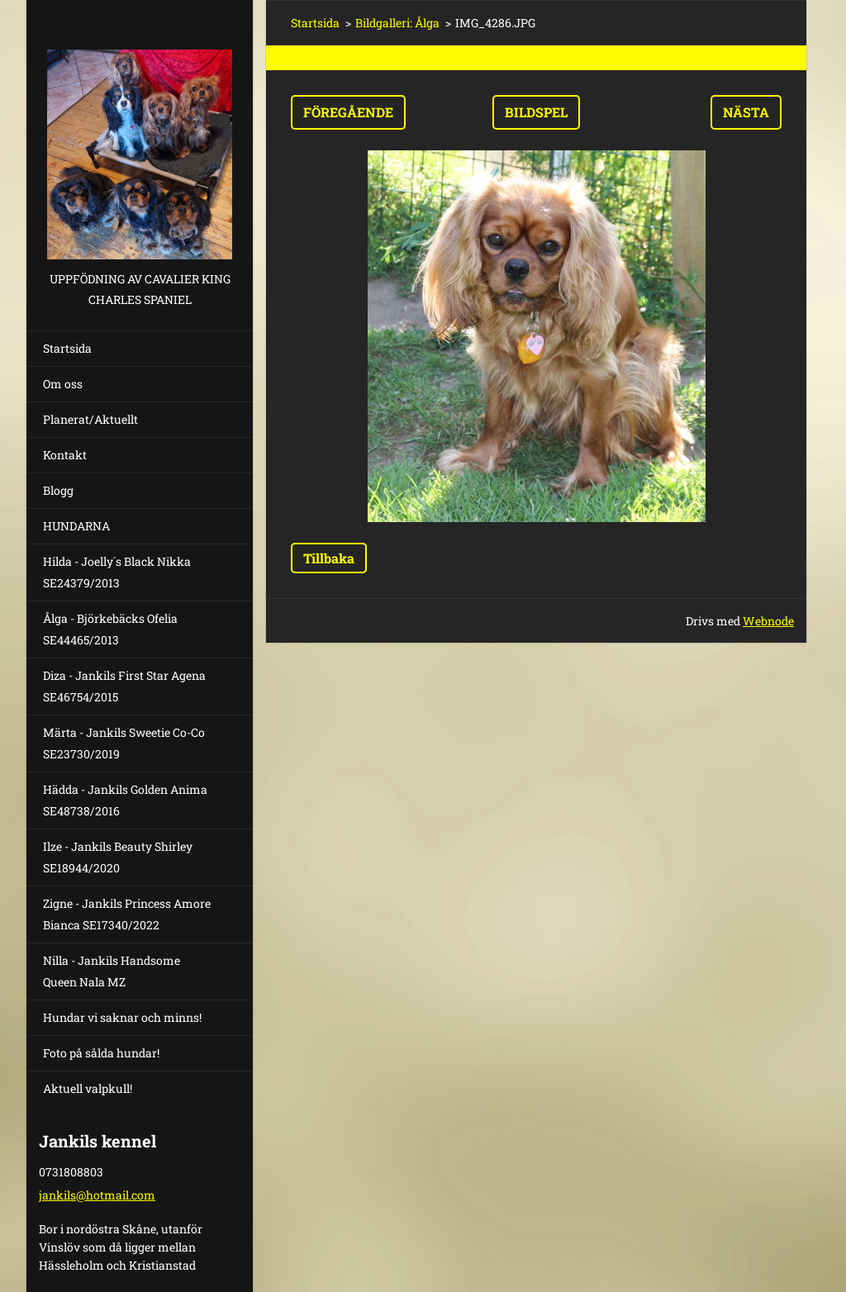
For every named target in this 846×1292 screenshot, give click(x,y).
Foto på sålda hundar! (101, 1053)
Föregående (348, 112)
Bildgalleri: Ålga (397, 23)
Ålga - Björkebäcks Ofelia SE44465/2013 (110, 629)
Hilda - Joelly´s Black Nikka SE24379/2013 (117, 572)
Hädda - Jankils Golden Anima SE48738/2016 (125, 800)
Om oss (63, 384)
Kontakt (65, 455)
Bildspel (536, 112)
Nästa (746, 112)
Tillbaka (328, 558)
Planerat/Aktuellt (90, 419)
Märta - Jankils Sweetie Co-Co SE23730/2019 (124, 743)
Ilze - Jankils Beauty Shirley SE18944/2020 (117, 857)
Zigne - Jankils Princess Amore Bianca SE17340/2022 (127, 914)
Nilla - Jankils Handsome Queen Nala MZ (111, 971)
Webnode (768, 621)
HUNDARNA (76, 526)
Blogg (58, 490)
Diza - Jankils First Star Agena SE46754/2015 (124, 686)
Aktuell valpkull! (87, 1088)
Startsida (67, 348)
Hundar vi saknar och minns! (122, 1017)
